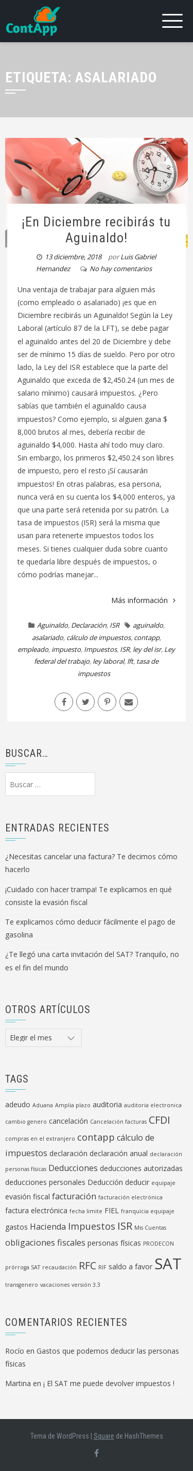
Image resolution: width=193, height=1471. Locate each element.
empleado (32, 649)
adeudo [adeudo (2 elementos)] (17, 1104)
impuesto (66, 649)
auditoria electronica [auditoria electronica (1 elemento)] (153, 1105)
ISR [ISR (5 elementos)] (124, 1226)
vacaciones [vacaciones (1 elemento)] (54, 1284)
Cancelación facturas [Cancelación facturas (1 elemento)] (118, 1121)
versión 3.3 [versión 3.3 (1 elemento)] (86, 1284)
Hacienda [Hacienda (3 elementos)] (48, 1226)
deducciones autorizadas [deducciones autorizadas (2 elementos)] (141, 1168)
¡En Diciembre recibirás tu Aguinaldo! (96, 229)
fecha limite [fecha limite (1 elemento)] (85, 1211)
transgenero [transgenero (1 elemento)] (21, 1284)
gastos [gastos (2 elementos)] (16, 1227)
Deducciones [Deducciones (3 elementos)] (73, 1168)
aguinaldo (148, 625)
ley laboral (108, 661)
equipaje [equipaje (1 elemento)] (163, 1182)
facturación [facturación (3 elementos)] (74, 1196)
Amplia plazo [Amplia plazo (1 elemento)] (73, 1105)
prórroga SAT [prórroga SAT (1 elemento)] (22, 1267)
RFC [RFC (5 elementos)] (87, 1265)
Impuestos (100, 649)
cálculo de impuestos (98, 637)
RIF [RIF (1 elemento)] (102, 1267)
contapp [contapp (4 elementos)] (96, 1137)
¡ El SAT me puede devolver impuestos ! (108, 1383)
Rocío (14, 1351)
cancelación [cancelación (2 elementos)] (68, 1121)
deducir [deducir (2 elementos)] (137, 1182)
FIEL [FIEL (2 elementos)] (111, 1210)
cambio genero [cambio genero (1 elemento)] (26, 1121)
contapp (147, 637)
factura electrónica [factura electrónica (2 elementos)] (36, 1210)
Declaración (89, 625)
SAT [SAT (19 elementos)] (168, 1263)
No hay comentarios (121, 268)
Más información (143, 600)
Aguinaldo (52, 625)
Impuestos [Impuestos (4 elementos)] (91, 1226)
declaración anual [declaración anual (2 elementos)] (119, 1153)
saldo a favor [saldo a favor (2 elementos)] (130, 1266)
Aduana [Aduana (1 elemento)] (42, 1105)
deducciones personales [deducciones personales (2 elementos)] (45, 1182)
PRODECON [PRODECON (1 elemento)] (158, 1243)
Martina (18, 1383)
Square (104, 1436)
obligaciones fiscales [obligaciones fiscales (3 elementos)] (45, 1242)
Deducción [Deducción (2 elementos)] (105, 1182)
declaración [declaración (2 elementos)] (68, 1153)
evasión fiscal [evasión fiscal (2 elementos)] (27, 1196)
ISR (114, 625)
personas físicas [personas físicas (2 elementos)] (114, 1243)
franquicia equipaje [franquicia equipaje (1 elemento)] (147, 1211)
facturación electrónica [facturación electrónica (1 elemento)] (130, 1197)
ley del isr (147, 649)
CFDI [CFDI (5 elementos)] (159, 1120)
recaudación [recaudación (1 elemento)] (59, 1267)
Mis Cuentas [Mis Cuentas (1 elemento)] (150, 1227)
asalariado (47, 637)
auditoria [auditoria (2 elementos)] (107, 1104)
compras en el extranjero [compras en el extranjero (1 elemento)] (40, 1138)
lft (130, 661)
